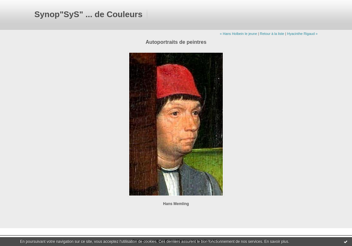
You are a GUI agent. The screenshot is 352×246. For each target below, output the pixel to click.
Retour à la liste (272, 34)
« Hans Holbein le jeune (238, 34)
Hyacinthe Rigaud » (302, 34)
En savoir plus (276, 241)
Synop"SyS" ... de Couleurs (88, 14)
